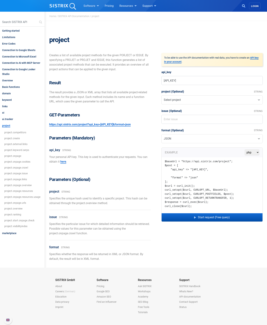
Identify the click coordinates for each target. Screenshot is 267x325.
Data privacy (62, 301)
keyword (7, 99)
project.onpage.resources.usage (22, 196)
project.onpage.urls (15, 202)
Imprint (59, 307)
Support (149, 6)
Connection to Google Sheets (18, 50)
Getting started (11, 30)
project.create (12, 138)
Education (61, 296)
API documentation (190, 296)
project (6, 125)
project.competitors (15, 132)
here (63, 161)
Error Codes (8, 43)
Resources (128, 6)
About (58, 286)
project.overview (13, 208)
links (5, 106)
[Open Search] (243, 5)
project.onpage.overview (18, 185)
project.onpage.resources (18, 191)
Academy (143, 296)
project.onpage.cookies (17, 161)
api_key (166, 72)
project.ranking (12, 214)
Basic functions (11, 87)
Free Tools (143, 307)
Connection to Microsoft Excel (19, 56)
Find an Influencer (107, 301)
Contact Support (188, 301)
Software (91, 6)
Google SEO (103, 291)
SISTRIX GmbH (65, 280)
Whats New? (186, 291)
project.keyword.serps (16, 150)
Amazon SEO (104, 296)
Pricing (109, 6)
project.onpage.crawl (16, 167)
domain (6, 93)
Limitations (8, 37)
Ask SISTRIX (145, 286)
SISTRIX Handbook (189, 286)
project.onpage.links (15, 179)
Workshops (144, 291)
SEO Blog (143, 301)
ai (3, 112)
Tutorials (143, 312)
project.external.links (15, 144)
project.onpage (12, 156)
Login (255, 6)
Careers (65, 291)
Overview (7, 80)
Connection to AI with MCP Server (21, 62)
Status (183, 307)
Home (52, 16)
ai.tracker (7, 119)
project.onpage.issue (16, 173)
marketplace (9, 233)
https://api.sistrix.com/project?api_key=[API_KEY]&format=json (90, 124)
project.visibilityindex (15, 226)
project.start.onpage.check (19, 220)
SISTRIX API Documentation (73, 16)
